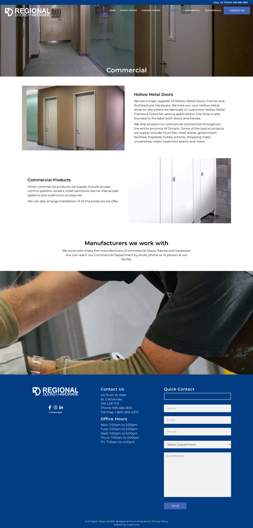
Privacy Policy (160, 521)
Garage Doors (151, 10)
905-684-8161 (240, 2)
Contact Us (236, 10)
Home (112, 10)
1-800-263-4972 (127, 412)
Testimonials (213, 10)
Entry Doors (129, 10)
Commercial (172, 10)
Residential (192, 10)
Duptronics (133, 524)
